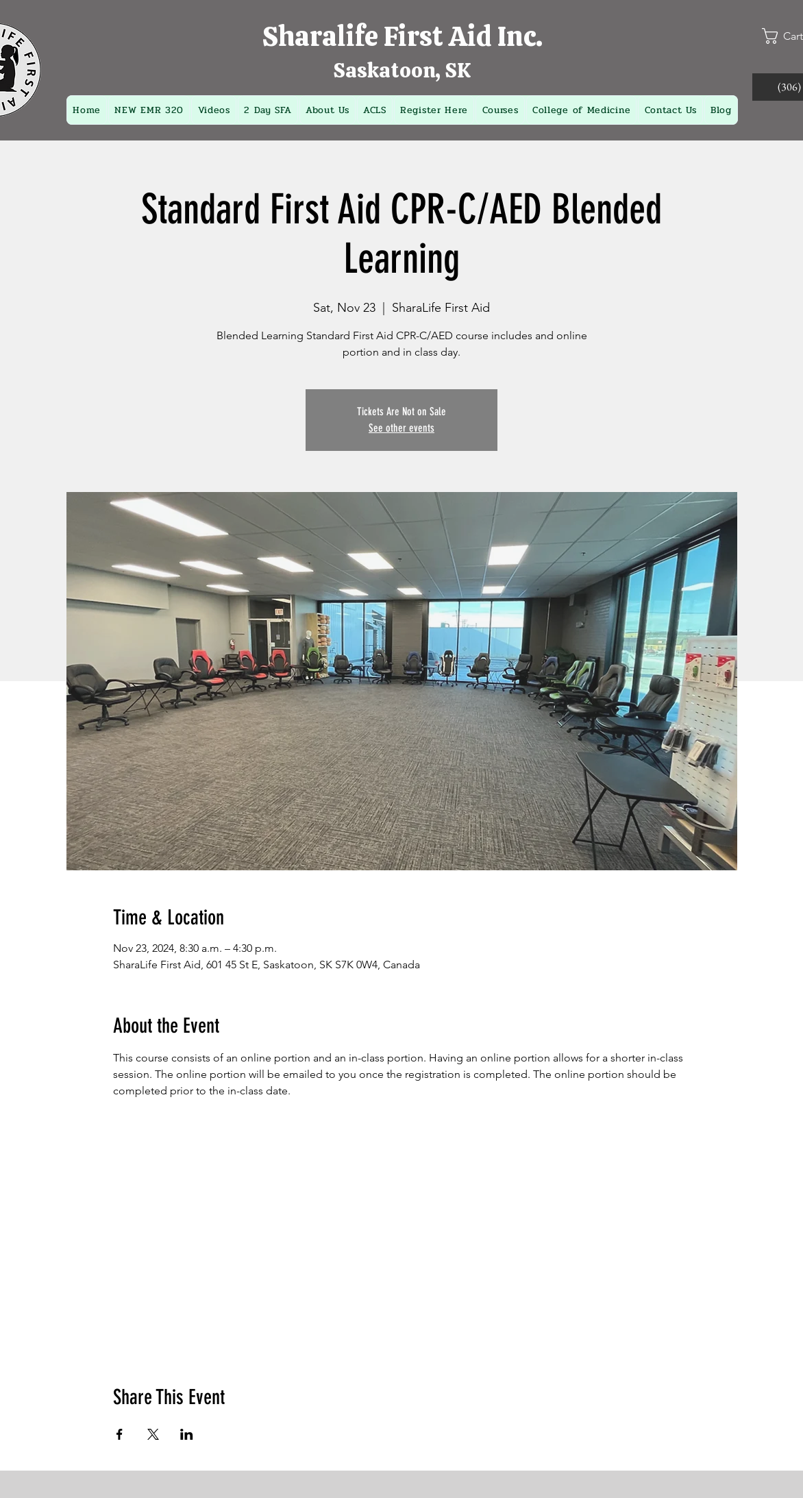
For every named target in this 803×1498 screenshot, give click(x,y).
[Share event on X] (153, 1434)
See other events (401, 427)
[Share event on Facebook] (119, 1434)
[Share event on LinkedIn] (186, 1434)
